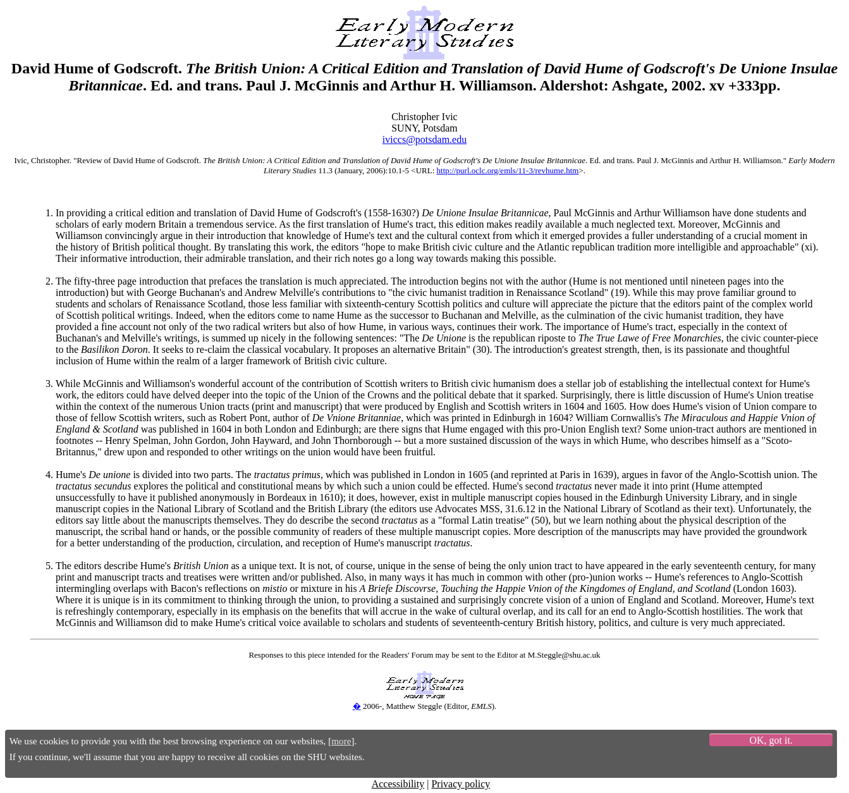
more (341, 740)
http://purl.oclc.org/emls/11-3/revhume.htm (508, 170)
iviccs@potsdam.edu (424, 139)
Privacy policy (460, 783)
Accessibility (398, 783)
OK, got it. (770, 740)
